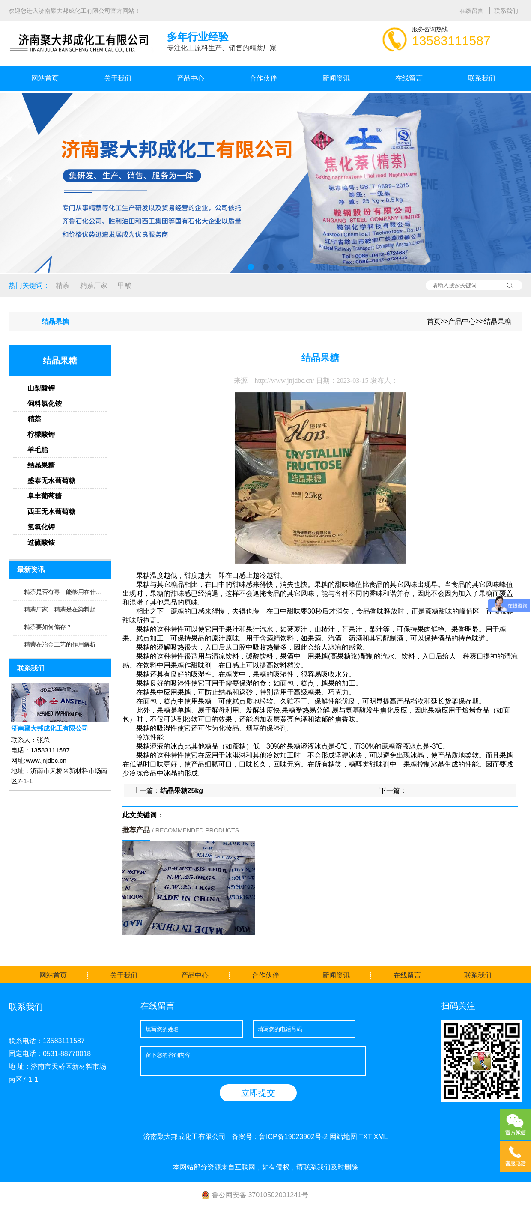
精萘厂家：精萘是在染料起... (62, 609)
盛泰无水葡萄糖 (51, 480)
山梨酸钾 (41, 388)
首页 (434, 321)
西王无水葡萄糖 (51, 511)
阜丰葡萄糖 (44, 496)
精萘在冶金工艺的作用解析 (60, 644)
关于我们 (117, 78)
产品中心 (190, 78)
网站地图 (343, 1136)
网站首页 (45, 78)
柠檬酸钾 (41, 434)
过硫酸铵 (41, 542)
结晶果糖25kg (181, 790)
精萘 (62, 285)
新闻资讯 (336, 78)
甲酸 (124, 285)
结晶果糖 (497, 321)
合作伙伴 (263, 78)
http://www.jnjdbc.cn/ (284, 380)
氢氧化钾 (41, 527)
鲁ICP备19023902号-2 (293, 1136)
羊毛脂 (37, 449)
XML (380, 1136)
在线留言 (472, 10)
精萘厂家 (93, 285)
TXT (365, 1136)
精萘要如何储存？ (48, 626)
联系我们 (506, 10)
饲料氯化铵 (44, 403)
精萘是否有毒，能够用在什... (62, 591)
